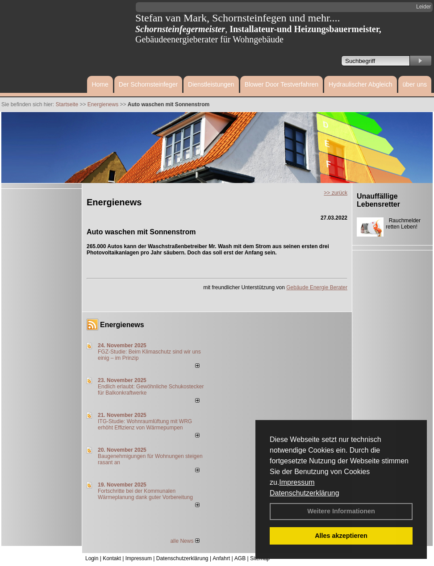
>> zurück (335, 193)
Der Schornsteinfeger (148, 84)
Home (100, 84)
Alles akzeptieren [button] (341, 535)
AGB (240, 558)
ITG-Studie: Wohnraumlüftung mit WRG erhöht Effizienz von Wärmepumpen (145, 424)
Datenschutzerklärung (304, 493)
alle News (184, 541)
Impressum (296, 482)
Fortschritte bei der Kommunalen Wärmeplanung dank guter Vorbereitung (145, 494)
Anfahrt (221, 558)
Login (91, 558)
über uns (415, 84)
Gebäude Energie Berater (316, 287)
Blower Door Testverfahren (281, 84)
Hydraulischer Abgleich (360, 84)
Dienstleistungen (211, 84)
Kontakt (112, 558)
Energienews (122, 325)
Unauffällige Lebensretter (378, 200)
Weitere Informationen (341, 511)
